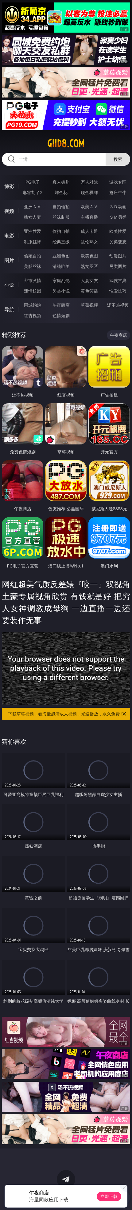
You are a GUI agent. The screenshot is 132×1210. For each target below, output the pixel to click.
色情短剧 (61, 315)
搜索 (118, 159)
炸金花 (61, 192)
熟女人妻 (32, 217)
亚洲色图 (61, 256)
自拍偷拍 (61, 206)
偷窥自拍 (32, 256)
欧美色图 (89, 256)
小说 (9, 284)
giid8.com (65, 143)
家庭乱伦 (61, 280)
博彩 (9, 186)
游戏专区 (117, 182)
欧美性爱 (117, 231)
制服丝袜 (32, 242)
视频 (9, 211)
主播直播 (89, 217)
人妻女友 (89, 280)
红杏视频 (32, 315)
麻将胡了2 (32, 192)
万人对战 (89, 182)
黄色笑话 (89, 291)
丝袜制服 (61, 217)
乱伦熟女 (89, 242)
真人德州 (61, 182)
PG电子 (32, 182)
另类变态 (117, 242)
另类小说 (61, 291)
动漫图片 (117, 256)
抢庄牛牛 (117, 192)
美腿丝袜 (32, 266)
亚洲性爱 (32, 231)
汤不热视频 (118, 305)
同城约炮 (32, 305)
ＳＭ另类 (117, 217)
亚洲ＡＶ (32, 206)
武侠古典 (117, 280)
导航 (9, 309)
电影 (9, 235)
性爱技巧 (117, 291)
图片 (9, 260)
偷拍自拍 (61, 231)
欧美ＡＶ (89, 206)
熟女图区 (89, 266)
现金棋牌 (89, 192)
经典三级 (61, 242)
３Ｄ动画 (117, 206)
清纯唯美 (61, 266)
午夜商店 (61, 305)
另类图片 (117, 266)
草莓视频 (89, 305)
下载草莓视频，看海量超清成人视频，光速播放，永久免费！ (67, 714)
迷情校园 (32, 291)
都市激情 (32, 280)
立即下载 (109, 1196)
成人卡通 (89, 231)
